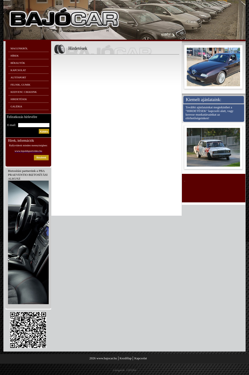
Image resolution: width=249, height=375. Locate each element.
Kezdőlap (126, 358)
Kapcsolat (18, 70)
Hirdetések (19, 99)
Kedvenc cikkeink (24, 91)
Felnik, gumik (21, 84)
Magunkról (19, 48)
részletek (41, 157)
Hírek (15, 55)
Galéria (16, 106)
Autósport (18, 77)
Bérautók (18, 62)
